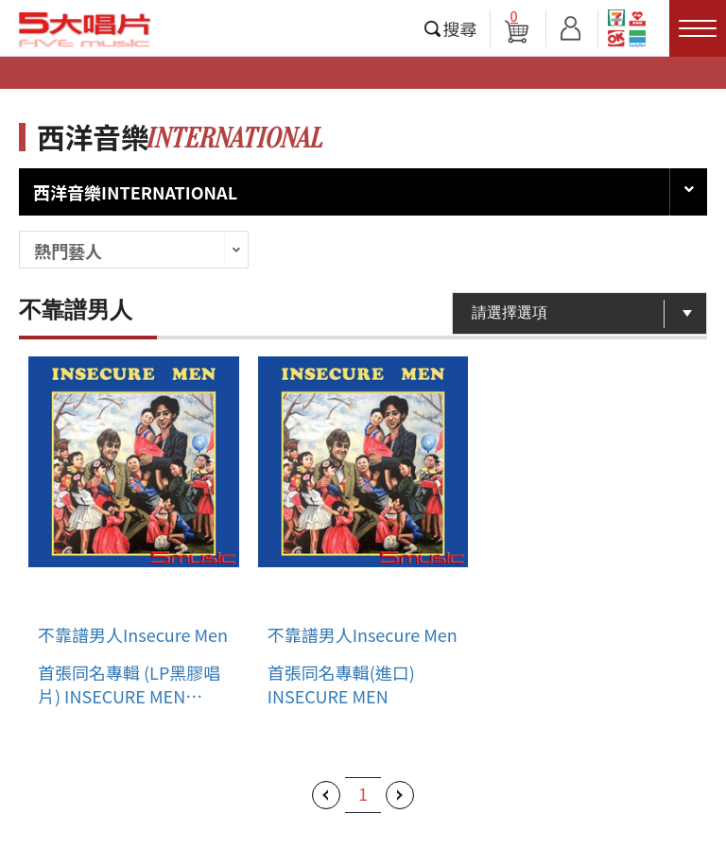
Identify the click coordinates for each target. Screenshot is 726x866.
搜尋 (460, 28)
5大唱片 (85, 29)
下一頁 (400, 795)
